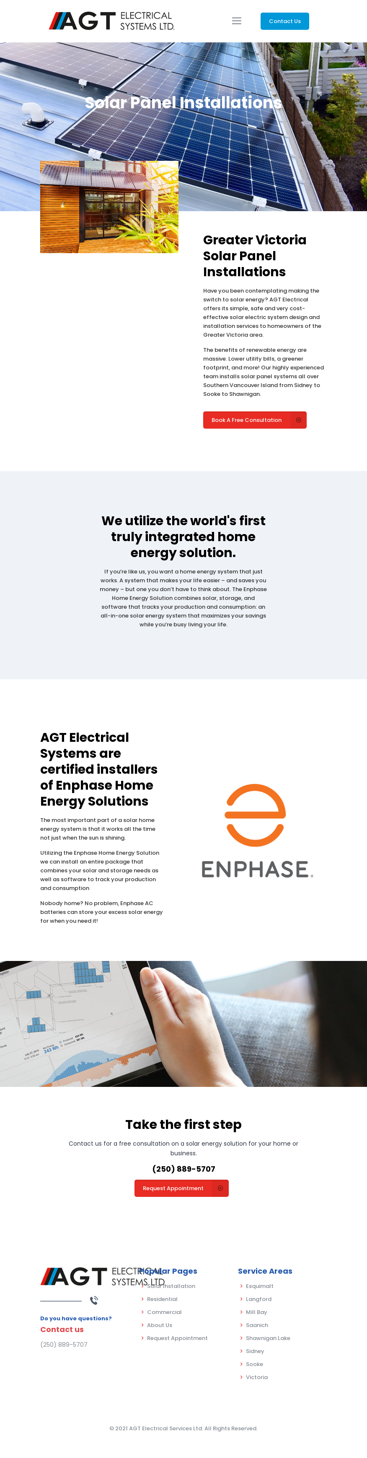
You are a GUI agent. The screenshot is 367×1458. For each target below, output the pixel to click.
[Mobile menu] (237, 21)
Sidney (255, 1351)
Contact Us (285, 21)
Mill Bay (256, 1312)
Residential (162, 1299)
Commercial (164, 1312)
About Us (159, 1325)
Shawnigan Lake (268, 1338)
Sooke (254, 1364)
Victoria (257, 1377)
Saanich (257, 1325)
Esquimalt (260, 1286)
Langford (258, 1299)
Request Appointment (177, 1338)
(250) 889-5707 (183, 1169)
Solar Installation (171, 1286)
